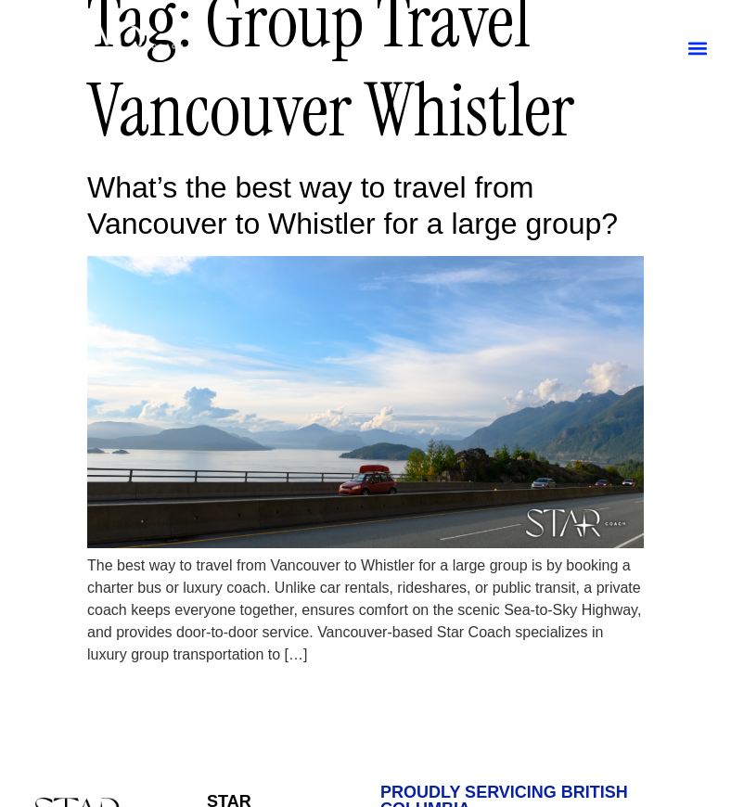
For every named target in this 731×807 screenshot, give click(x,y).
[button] (697, 47)
